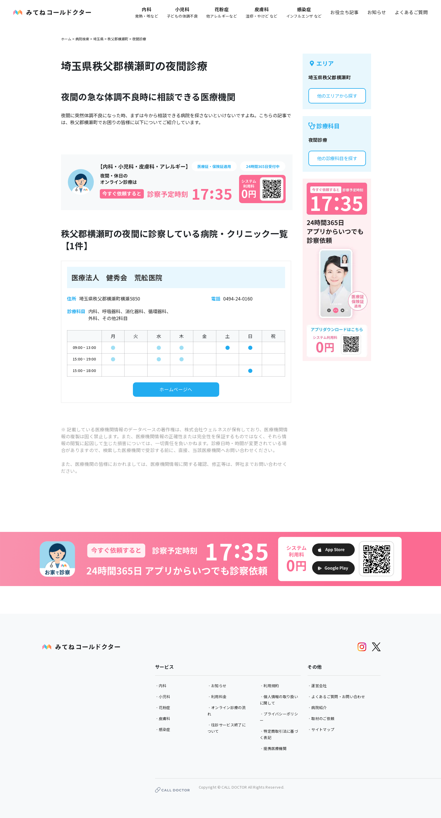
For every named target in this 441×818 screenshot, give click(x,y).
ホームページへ (175, 389)
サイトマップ (322, 729)
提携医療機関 (275, 748)
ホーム (66, 38)
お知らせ (376, 12)
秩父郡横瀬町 (118, 38)
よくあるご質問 (411, 12)
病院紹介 (319, 707)
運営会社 (319, 685)
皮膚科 (164, 718)
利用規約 (271, 685)
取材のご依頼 (322, 718)
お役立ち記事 (344, 12)
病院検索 (82, 38)
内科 (163, 685)
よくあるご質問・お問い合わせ (338, 696)
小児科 (164, 696)
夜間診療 (139, 38)
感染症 (164, 729)
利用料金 (218, 696)
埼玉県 (98, 38)
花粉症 (164, 707)
